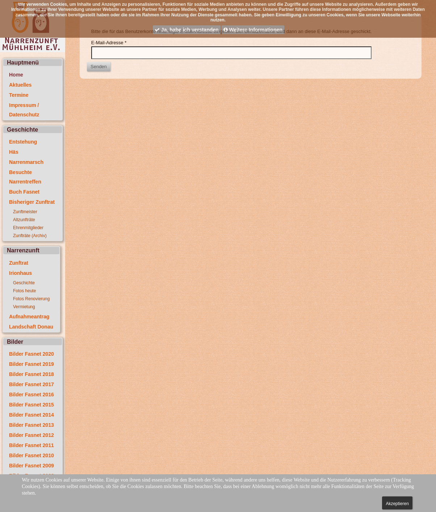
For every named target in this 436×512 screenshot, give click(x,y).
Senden (99, 66)
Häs (13, 152)
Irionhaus (20, 273)
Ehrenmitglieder (28, 227)
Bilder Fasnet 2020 (31, 354)
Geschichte (24, 282)
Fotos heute (24, 290)
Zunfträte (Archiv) (30, 235)
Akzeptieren (397, 503)
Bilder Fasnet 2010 (31, 455)
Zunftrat (18, 263)
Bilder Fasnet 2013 (31, 425)
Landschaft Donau (31, 327)
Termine (18, 95)
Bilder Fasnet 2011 (31, 445)
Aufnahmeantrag (29, 316)
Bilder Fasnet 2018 (31, 374)
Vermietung (24, 306)
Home (16, 75)
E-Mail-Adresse (109, 42)
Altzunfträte (24, 219)
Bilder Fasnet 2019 (31, 364)
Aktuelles (20, 85)
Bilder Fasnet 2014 (31, 415)
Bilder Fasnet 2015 (31, 405)
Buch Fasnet (24, 192)
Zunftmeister (25, 211)
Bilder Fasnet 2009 (31, 465)
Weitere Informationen (252, 30)
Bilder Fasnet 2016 (31, 394)
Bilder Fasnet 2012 (31, 435)
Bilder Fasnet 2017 (31, 384)
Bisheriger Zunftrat (32, 202)
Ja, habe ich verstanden (187, 30)
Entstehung (23, 142)
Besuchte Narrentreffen (25, 177)
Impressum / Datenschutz (24, 109)
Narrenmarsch (26, 162)
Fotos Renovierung (31, 298)
